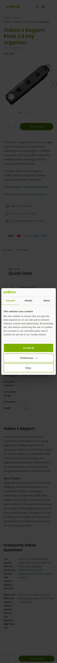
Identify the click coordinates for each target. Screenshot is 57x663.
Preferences (28, 358)
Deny (28, 368)
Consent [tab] (10, 300)
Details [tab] (28, 300)
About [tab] (46, 300)
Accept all (28, 348)
